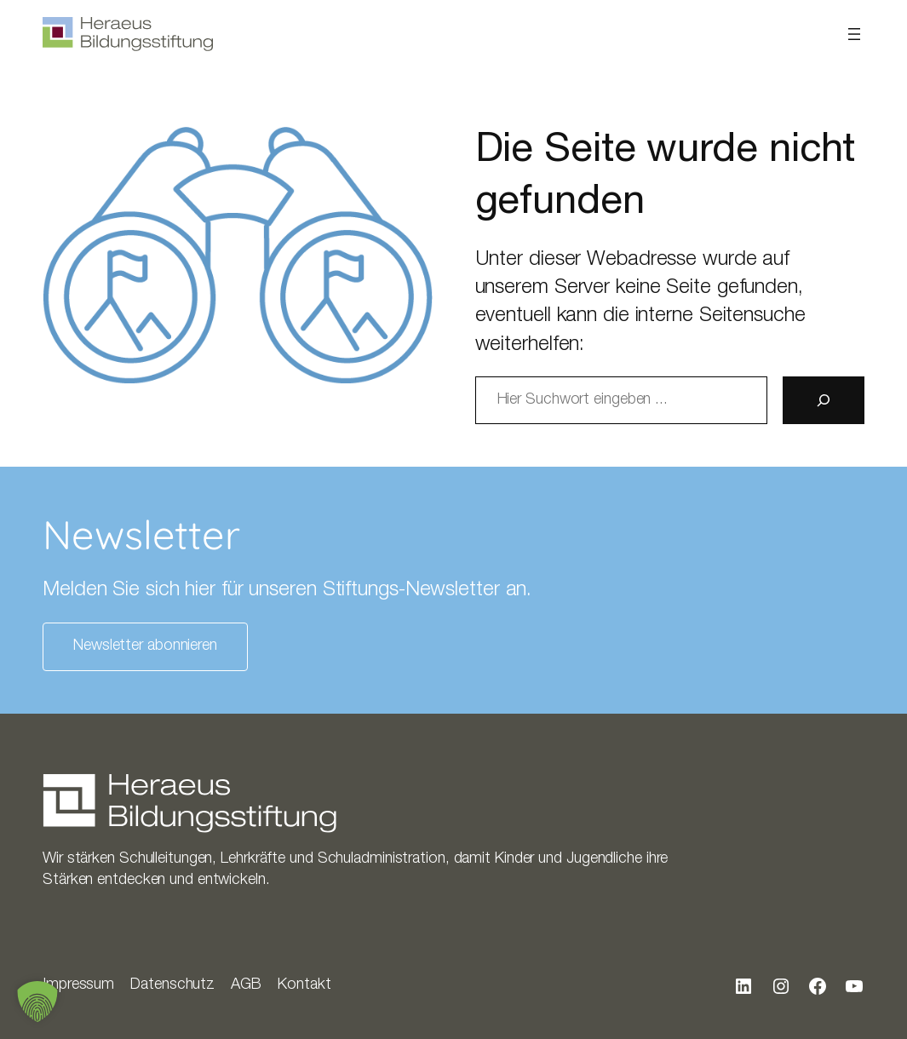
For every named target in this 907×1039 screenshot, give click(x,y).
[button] (37, 1001)
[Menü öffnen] (854, 34)
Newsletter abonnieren (145, 646)
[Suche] (823, 400)
